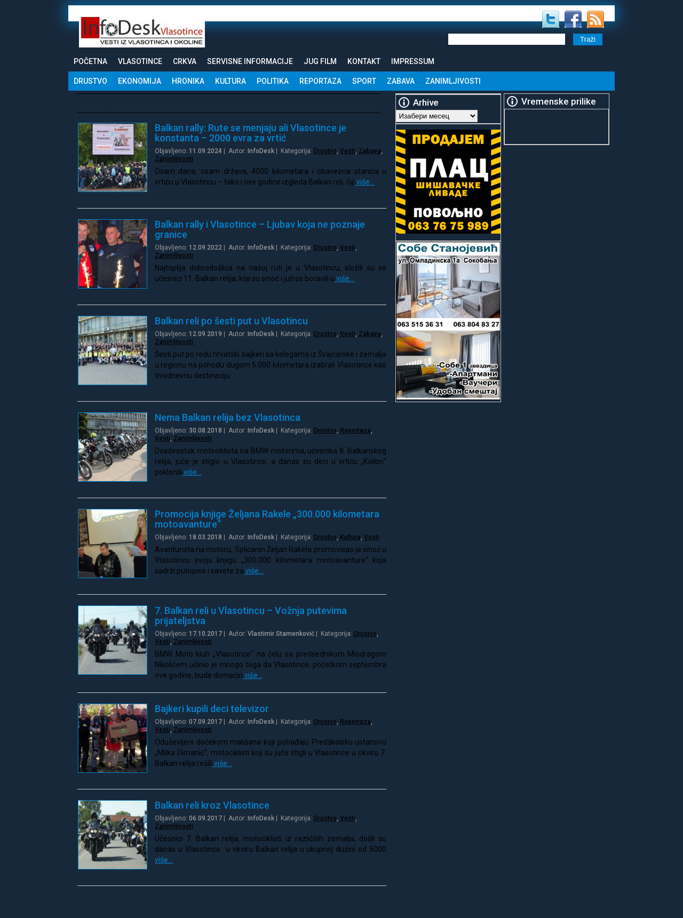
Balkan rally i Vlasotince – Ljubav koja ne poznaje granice (260, 229)
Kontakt (363, 61)
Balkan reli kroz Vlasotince (212, 805)
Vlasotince (140, 61)
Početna (90, 61)
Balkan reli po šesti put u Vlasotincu (231, 320)
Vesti (347, 151)
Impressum (412, 61)
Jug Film (320, 61)
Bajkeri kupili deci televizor (212, 708)
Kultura (230, 81)
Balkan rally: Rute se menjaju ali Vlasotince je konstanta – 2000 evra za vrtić (250, 132)
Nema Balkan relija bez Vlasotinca (227, 417)
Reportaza (320, 81)
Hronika (188, 81)
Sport (364, 81)
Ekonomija (139, 81)
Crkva (184, 61)
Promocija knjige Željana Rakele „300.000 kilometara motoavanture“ (267, 519)
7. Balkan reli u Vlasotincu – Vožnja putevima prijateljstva (251, 615)
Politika (273, 81)
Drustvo (90, 81)
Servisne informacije (250, 61)
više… (365, 182)
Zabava (401, 81)
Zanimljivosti (453, 81)
